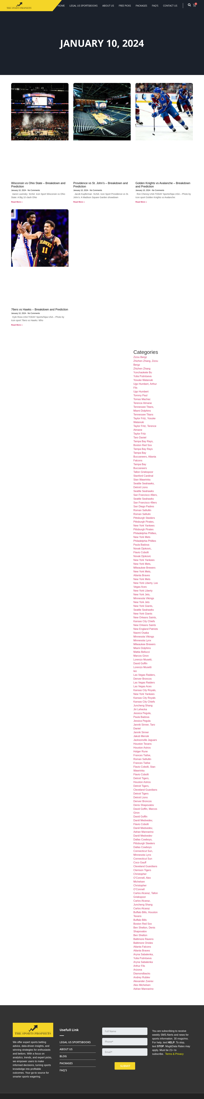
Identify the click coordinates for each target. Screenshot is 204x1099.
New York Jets (141, 602)
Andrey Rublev (141, 977)
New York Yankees (144, 560)
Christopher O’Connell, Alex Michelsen (142, 878)
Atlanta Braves (141, 950)
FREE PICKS (125, 5)
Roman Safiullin (142, 510)
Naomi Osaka (141, 632)
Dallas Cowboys (142, 847)
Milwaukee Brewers (144, 644)
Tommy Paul (140, 395)
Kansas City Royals (144, 698)
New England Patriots (145, 629)
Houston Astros (142, 747)
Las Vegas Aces (142, 686)
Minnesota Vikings (143, 636)
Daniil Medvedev (142, 835)
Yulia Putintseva (142, 376)
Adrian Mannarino (143, 988)
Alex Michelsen (142, 985)
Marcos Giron (141, 655)
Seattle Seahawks (143, 491)
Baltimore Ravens (143, 939)
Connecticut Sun (142, 858)
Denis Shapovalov (143, 805)
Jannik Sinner (141, 732)
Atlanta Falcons (142, 946)
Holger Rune (140, 751)
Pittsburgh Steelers (144, 518)
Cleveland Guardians (145, 866)
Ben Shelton (140, 935)
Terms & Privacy (174, 1054)
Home (61, 5)
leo (135, 671)
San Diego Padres (143, 506)
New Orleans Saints (144, 625)
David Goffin (140, 816)
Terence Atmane (142, 403)
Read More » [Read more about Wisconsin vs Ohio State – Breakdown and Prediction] (16, 202)
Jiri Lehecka (140, 709)
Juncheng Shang (143, 705)
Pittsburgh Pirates (143, 529)
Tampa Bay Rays (143, 449)
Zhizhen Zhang (141, 368)
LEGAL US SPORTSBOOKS (83, 5)
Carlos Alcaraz (141, 908)
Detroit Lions (140, 797)
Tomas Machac (142, 399)
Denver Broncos (142, 801)
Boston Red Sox (142, 923)
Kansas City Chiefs (144, 701)
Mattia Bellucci (141, 652)
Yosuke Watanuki (143, 380)
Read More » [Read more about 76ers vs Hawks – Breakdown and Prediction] (16, 325)
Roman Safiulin (142, 514)
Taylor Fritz (139, 433)
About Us (108, 5)
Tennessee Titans (143, 414)
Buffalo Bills (140, 920)
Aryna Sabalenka (143, 962)
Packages (141, 5)
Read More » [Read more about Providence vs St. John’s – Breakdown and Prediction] (79, 202)
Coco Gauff (139, 862)
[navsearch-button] (191, 5)
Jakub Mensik (141, 736)
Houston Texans (142, 743)
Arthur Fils (139, 966)
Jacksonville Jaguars (145, 740)
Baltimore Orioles (143, 943)
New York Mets (141, 579)
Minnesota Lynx (142, 640)
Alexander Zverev (143, 981)
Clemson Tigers (142, 870)
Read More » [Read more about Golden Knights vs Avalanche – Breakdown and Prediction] (141, 202)
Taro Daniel (139, 437)
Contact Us (170, 5)
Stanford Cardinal (143, 475)
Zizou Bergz (140, 357)
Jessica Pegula (142, 720)
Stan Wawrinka (141, 479)
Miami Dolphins (142, 648)
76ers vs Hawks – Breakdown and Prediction (39, 309)
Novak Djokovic (142, 556)
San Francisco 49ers (145, 502)
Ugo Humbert (141, 391)
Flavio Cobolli (141, 774)
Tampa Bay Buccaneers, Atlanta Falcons (144, 456)
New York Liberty (143, 590)
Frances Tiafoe (141, 763)
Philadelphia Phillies (144, 541)
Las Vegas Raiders (144, 682)
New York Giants (142, 613)
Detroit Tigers (141, 793)
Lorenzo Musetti (142, 667)
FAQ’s (155, 5)
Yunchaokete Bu (142, 372)
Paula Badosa (141, 544)
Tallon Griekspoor (143, 472)
